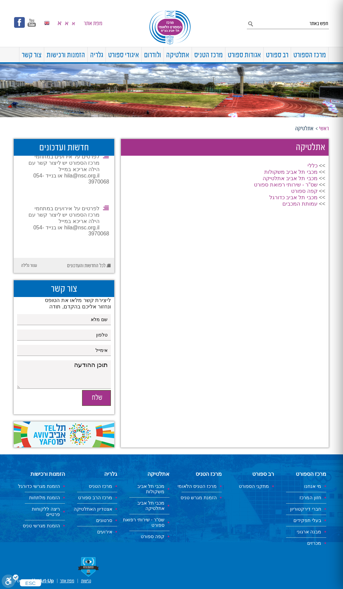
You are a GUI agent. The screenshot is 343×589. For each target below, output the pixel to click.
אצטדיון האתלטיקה (93, 509)
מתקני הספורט (254, 486)
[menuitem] (328, 54)
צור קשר (32, 55)
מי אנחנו (312, 486)
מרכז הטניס (208, 55)
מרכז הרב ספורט (95, 497)
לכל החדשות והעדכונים (86, 266)
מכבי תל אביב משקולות (291, 172)
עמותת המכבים (299, 204)
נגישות (86, 581)
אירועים (104, 531)
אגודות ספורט (244, 55)
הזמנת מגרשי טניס (41, 525)
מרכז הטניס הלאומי (197, 486)
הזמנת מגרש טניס (199, 497)
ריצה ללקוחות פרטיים (46, 511)
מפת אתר (93, 23)
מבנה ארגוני (309, 531)
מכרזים (314, 543)
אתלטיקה (177, 55)
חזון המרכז (310, 497)
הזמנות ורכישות (66, 55)
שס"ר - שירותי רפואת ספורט (286, 185)
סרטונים (104, 520)
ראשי (324, 128)
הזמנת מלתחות (44, 497)
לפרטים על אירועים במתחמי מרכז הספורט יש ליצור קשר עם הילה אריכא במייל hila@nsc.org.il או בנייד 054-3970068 (68, 170)
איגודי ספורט (123, 55)
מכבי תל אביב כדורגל (293, 197)
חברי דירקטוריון (305, 509)
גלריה (96, 55)
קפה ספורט (304, 191)
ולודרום (152, 55)
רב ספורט (277, 55)
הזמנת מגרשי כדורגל (39, 486)
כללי (312, 165)
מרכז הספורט (309, 55)
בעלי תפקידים (307, 520)
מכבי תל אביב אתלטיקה (290, 178)
